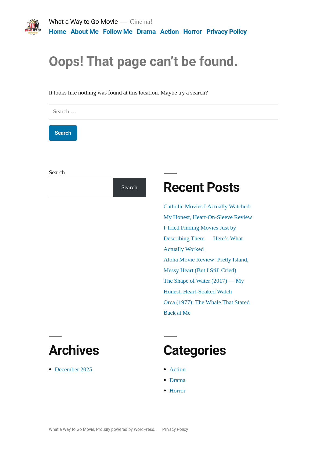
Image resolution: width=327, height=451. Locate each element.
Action (169, 31)
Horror (192, 31)
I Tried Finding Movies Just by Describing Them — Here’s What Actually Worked (203, 238)
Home (57, 31)
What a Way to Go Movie (83, 22)
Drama (146, 31)
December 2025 (73, 369)
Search (57, 172)
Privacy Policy (226, 31)
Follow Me (117, 31)
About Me (85, 31)
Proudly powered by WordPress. (126, 429)
